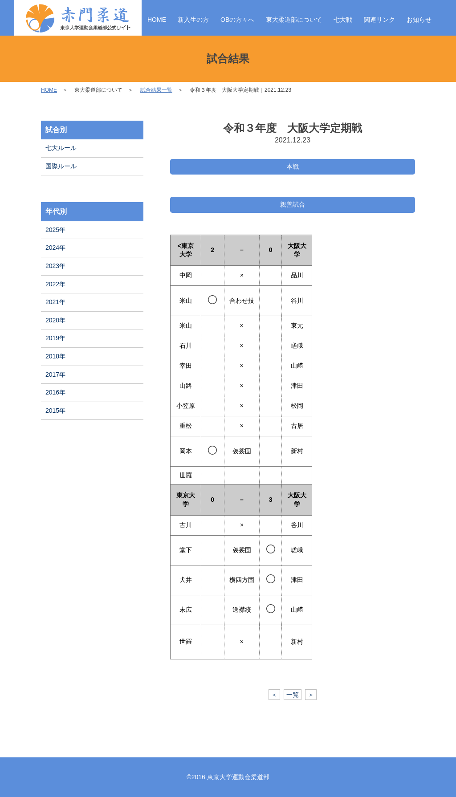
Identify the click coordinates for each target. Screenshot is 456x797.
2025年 (55, 229)
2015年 (55, 410)
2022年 (55, 284)
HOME (156, 19)
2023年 (55, 265)
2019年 (55, 338)
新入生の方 (193, 19)
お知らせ (419, 19)
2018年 (55, 356)
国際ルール (61, 166)
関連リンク (379, 19)
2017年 (55, 374)
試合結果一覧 (156, 90)
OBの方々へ (237, 19)
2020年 (55, 320)
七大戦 (343, 19)
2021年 (55, 301)
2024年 (55, 247)
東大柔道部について (294, 19)
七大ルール (61, 147)
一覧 (292, 694)
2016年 (55, 392)
